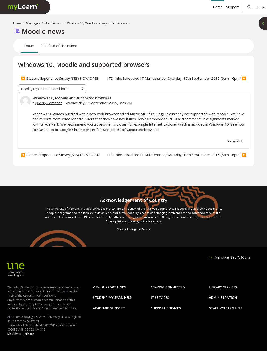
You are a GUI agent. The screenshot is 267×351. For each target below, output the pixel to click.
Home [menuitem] (217, 7)
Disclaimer (14, 334)
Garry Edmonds (49, 102)
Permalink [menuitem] (235, 141)
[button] (249, 7)
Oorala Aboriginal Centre (133, 229)
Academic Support (109, 308)
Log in (260, 7)
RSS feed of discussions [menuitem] (60, 45)
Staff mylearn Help (225, 308)
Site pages (33, 23)
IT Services (160, 297)
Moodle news (53, 23)
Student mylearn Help (112, 297)
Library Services (223, 287)
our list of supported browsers (135, 129)
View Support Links (109, 287)
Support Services (166, 308)
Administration (223, 297)
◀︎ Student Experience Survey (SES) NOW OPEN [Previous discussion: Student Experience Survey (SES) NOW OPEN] (60, 78)
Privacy (29, 334)
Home (17, 23)
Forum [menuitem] (29, 45)
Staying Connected (168, 287)
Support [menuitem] (232, 7)
